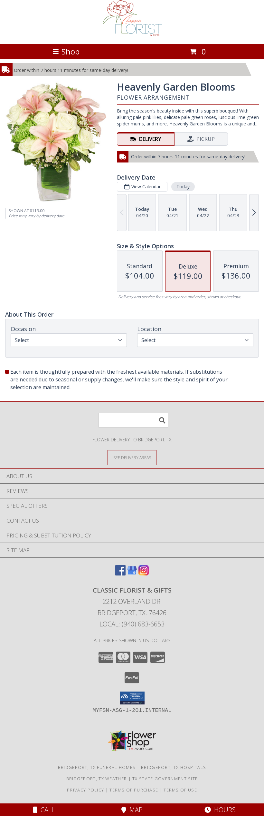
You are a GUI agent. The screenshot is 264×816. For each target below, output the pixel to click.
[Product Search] (133, 420)
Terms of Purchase (133, 790)
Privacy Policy (85, 790)
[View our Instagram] (143, 573)
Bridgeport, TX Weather (96, 779)
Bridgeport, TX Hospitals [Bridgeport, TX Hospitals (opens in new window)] (173, 767)
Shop (66, 51)
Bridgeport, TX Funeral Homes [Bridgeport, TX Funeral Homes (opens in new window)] (97, 767)
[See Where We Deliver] (132, 457)
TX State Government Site (165, 779)
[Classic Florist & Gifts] (132, 34)
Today (183, 186)
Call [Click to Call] (44, 809)
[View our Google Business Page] (132, 573)
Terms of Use (180, 790)
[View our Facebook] (120, 573)
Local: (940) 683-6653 (132, 624)
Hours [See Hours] (220, 809)
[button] (132, 698)
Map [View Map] (132, 809)
